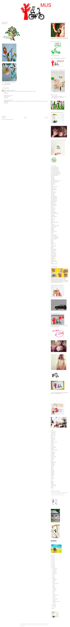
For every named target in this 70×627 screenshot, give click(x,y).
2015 (52, 559)
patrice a (52, 468)
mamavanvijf (52, 221)
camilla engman (53, 437)
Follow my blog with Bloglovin (55, 55)
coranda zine (53, 187)
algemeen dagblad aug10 (54, 175)
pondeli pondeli (53, 243)
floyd (53, 592)
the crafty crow (53, 251)
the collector (52, 477)
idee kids (52, 206)
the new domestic (53, 253)
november (54, 569)
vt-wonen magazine (53, 260)
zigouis (52, 486)
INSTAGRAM (62, 97)
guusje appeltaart (53, 447)
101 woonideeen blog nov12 (55, 168)
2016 (52, 558)
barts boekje (52, 179)
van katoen (54, 597)
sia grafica (52, 473)
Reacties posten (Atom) (9, 119)
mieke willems (53, 464)
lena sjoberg (52, 457)
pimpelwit (52, 241)
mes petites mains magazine (55, 225)
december (54, 568)
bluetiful (52, 185)
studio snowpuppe (53, 249)
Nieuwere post (4, 117)
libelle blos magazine (54, 216)
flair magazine (53, 195)
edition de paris (53, 193)
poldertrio (53, 596)
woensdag (53, 602)
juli (53, 574)
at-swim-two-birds (53, 435)
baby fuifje (53, 600)
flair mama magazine (54, 196)
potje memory (54, 588)
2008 (52, 608)
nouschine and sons (54, 234)
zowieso (52, 262)
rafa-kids (52, 244)
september (54, 572)
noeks (5, 95)
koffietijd (53, 591)
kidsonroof (13, 82)
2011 (52, 564)
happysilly (52, 448)
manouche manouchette (54, 222)
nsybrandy (52, 467)
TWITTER (55, 98)
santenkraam (53, 472)
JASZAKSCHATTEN (54, 97)
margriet (52, 223)
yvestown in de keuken (54, 261)
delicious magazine (53, 189)
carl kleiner (52, 438)
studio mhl (52, 475)
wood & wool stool (53, 485)
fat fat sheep (52, 194)
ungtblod (52, 481)
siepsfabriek (52, 474)
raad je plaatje (54, 579)
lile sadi (52, 217)
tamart (52, 476)
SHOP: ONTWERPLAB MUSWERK (57, 96)
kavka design (53, 453)
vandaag (53, 587)
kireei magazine (53, 208)
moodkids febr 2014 (54, 231)
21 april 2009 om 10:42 (13, 90)
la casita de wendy (53, 456)
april (53, 578)
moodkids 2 (52, 230)
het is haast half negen (54, 449)
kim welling (52, 455)
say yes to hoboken (53, 245)
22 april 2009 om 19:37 (9, 95)
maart (53, 604)
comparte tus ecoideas (54, 186)
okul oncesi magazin (54, 235)
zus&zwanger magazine (54, 263)
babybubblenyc (53, 178)
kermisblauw (52, 454)
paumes (52, 240)
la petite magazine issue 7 (54, 213)
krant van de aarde (53, 212)
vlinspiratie (52, 259)
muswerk (52, 466)
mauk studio (52, 224)
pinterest (52, 242)
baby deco (52, 177)
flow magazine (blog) (54, 197)
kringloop (53, 586)
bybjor (52, 436)
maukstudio (52, 463)
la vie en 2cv (52, 214)
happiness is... (53, 203)
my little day (52, 232)
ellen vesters (52, 444)
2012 (52, 563)
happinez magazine (53, 204)
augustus (54, 573)
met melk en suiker (53, 226)
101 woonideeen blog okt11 (55, 170)
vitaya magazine (53, 258)
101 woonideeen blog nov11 (55, 167)
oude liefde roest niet (55, 583)
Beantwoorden (6, 97)
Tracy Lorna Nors (6, 90)
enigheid (52, 445)
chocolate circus (53, 439)
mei (53, 577)
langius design (53, 215)
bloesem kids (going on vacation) (55, 180)
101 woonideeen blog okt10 (55, 169)
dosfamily (52, 440)
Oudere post (46, 117)
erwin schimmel (53, 446)
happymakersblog (53, 205)
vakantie (53, 582)
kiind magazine (53, 207)
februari (54, 605)
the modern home (53, 252)
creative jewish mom (54, 188)
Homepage (25, 117)
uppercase (52, 482)
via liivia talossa (53, 484)
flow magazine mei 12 (54, 198)
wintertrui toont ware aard (56, 601)
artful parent (52, 176)
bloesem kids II (53, 184)
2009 (52, 567)
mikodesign (52, 465)
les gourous (52, 458)
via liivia (52, 483)
